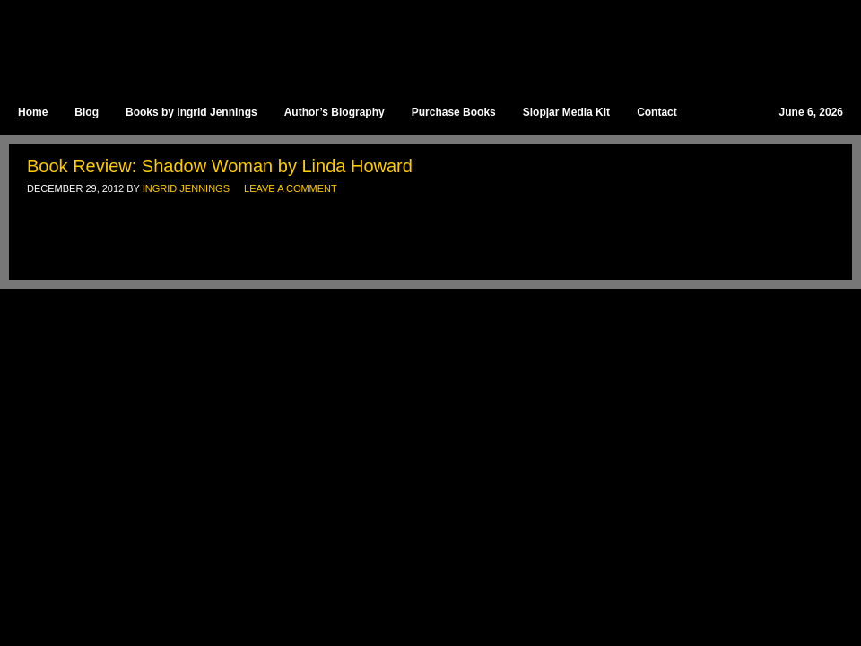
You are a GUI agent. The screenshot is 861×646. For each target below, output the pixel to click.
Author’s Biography (334, 112)
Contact (657, 112)
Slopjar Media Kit (566, 112)
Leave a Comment (290, 188)
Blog (86, 112)
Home (33, 112)
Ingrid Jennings (421, 45)
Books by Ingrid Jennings (191, 112)
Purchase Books (454, 112)
